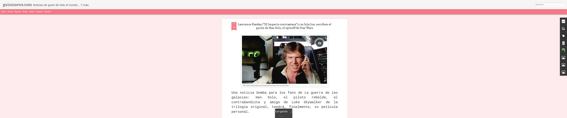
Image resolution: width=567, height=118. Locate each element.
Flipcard (10, 12)
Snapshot (39, 12)
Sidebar (31, 12)
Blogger (339, 116)
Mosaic (25, 12)
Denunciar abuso (350, 116)
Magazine (18, 12)
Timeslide (47, 12)
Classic (3, 12)
